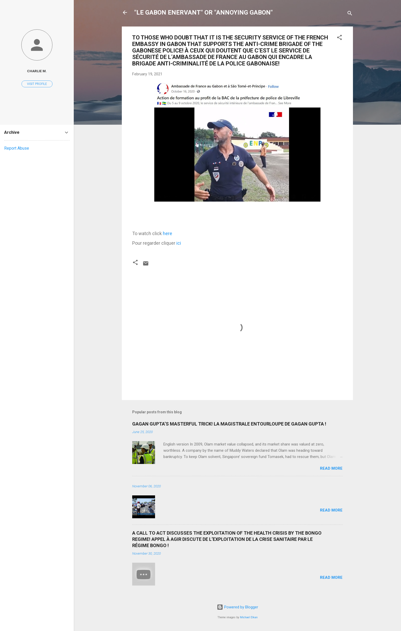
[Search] (350, 14)
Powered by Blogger (237, 607)
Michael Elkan (249, 617)
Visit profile (37, 84)
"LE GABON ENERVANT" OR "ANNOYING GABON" (203, 12)
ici (178, 243)
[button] (339, 38)
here (167, 233)
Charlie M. (37, 71)
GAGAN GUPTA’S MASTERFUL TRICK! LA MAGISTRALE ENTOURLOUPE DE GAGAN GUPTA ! (229, 424)
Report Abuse (16, 148)
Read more (331, 468)
